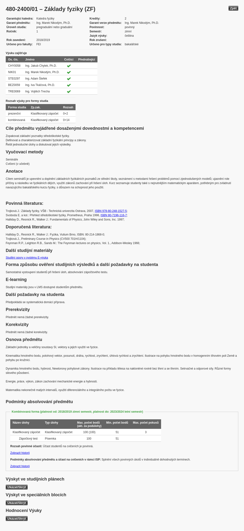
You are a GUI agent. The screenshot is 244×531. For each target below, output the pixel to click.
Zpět (233, 8)
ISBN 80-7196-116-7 (114, 215)
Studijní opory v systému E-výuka (27, 257)
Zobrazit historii (20, 453)
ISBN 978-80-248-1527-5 (111, 211)
